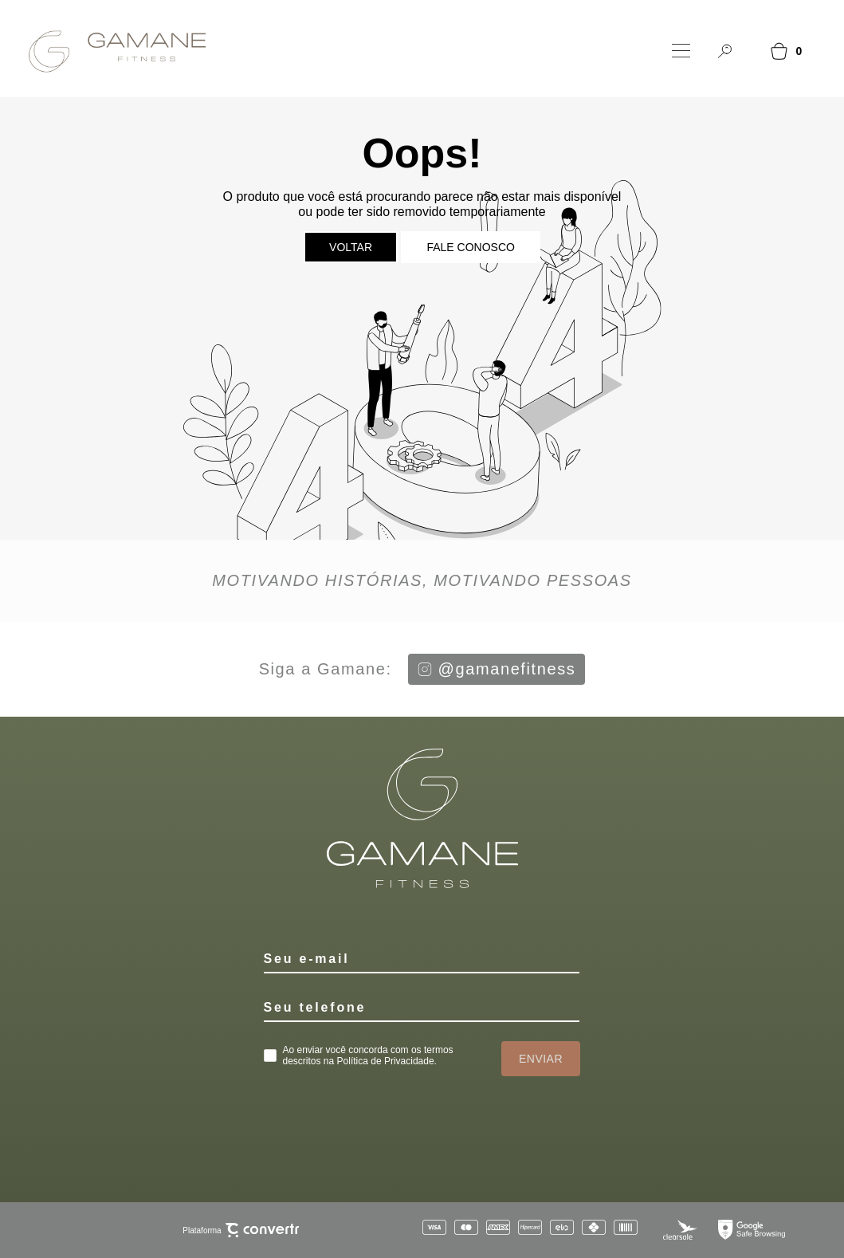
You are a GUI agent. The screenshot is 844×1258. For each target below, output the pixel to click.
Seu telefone (315, 1007)
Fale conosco (470, 247)
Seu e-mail (307, 958)
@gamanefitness (497, 669)
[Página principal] (108, 50)
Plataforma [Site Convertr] (240, 1230)
